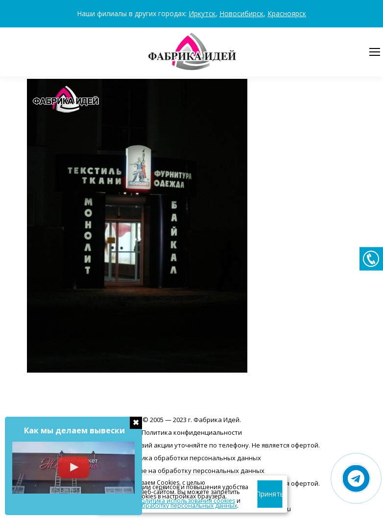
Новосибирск (241, 13)
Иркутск (202, 13)
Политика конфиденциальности (192, 432)
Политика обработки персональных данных (191, 457)
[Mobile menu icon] (375, 52)
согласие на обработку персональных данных (169, 505)
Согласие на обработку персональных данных (191, 470)
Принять (270, 493)
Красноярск (286, 13)
